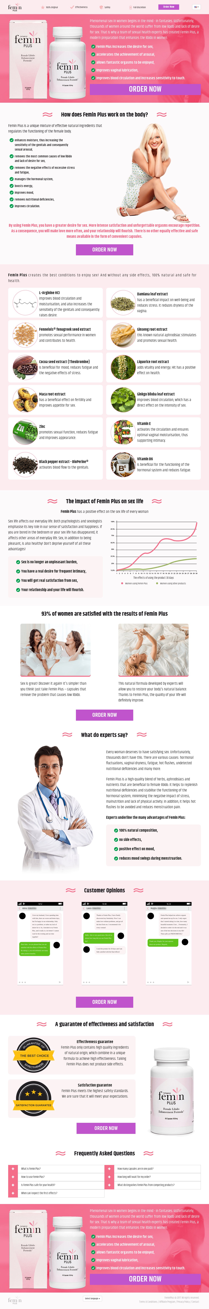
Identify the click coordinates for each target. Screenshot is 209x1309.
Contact (195, 1302)
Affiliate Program (167, 1302)
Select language (92, 1298)
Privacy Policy (183, 1302)
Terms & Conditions (148, 1302)
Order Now (168, 7)
